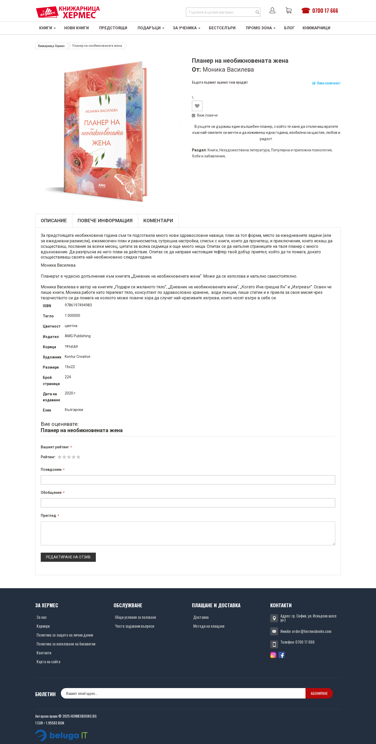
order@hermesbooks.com (311, 631)
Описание (54, 221)
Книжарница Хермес (51, 45)
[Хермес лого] (68, 12)
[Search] (257, 12)
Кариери (43, 626)
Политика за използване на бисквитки (66, 643)
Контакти (44, 652)
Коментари (158, 221)
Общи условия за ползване (135, 617)
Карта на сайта (48, 661)
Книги (213, 150)
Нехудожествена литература (244, 150)
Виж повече (205, 115)
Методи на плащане (209, 626)
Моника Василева (228, 69)
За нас (42, 617)
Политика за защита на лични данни (65, 635)
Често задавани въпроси (134, 626)
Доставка (201, 617)
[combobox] (223, 12)
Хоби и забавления (208, 156)
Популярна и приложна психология (301, 150)
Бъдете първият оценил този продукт (220, 82)
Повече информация (105, 221)
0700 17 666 (325, 10)
